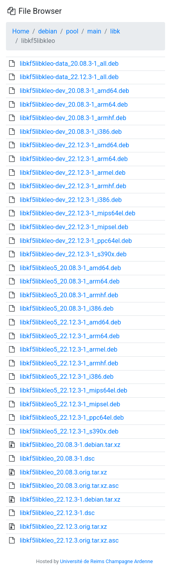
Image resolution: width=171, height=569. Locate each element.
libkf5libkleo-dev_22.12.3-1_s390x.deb (73, 254)
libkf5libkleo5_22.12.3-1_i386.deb (67, 376)
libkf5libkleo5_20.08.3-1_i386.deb (67, 308)
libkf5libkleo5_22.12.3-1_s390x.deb (69, 431)
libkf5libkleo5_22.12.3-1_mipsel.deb (70, 404)
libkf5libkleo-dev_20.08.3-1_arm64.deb (74, 104)
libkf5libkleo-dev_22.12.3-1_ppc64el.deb (76, 241)
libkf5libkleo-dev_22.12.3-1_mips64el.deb (77, 213)
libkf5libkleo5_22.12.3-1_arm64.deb (70, 336)
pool (72, 31)
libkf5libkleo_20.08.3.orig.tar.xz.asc (69, 485)
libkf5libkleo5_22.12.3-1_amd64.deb (70, 322)
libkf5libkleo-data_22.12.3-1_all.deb (69, 77)
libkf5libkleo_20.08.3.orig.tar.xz (63, 472)
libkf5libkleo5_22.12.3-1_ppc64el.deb (72, 417)
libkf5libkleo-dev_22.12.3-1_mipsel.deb (74, 227)
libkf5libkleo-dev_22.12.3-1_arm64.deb (74, 159)
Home (20, 31)
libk (115, 31)
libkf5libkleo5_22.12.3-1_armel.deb (68, 349)
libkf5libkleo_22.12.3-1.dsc (57, 513)
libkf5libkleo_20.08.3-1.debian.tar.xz (70, 445)
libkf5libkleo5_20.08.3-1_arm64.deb (70, 281)
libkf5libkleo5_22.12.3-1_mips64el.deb (73, 390)
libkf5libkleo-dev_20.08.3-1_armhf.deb (73, 118)
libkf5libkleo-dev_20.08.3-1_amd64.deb (74, 91)
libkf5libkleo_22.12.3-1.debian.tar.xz (70, 499)
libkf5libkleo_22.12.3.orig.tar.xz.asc (69, 540)
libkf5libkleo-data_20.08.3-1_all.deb (69, 63)
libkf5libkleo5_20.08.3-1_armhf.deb (69, 295)
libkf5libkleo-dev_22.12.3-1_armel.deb (73, 172)
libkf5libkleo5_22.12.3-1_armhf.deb (69, 363)
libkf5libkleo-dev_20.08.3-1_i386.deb (71, 131)
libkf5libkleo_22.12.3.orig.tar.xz (63, 526)
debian (47, 31)
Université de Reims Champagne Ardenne (106, 561)
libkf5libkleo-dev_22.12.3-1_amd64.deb (74, 145)
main (94, 31)
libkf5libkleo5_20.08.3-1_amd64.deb (70, 268)
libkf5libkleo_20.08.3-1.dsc (57, 458)
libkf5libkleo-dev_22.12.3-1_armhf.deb (73, 186)
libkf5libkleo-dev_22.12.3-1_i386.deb (71, 200)
